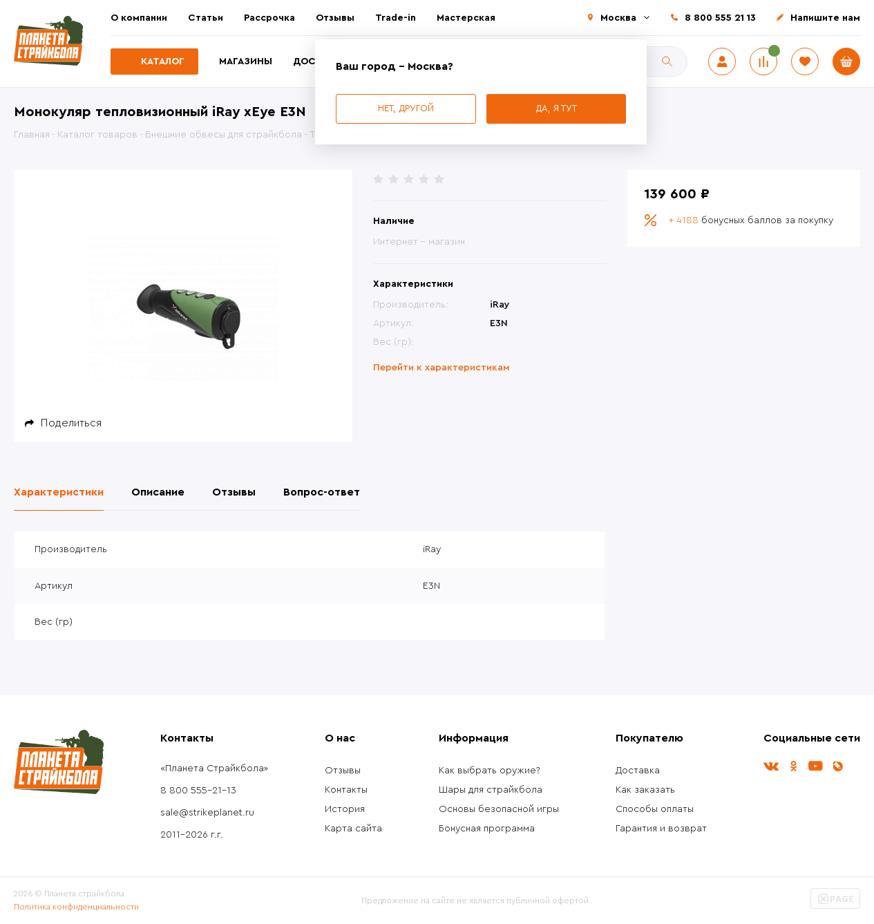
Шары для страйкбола (490, 790)
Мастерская (466, 18)
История (345, 809)
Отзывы (335, 18)
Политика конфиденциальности (76, 907)
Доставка (638, 770)
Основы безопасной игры (499, 809)
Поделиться (71, 422)
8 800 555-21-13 (198, 790)
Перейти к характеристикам (441, 368)
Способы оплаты (655, 809)
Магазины (245, 61)
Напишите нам (825, 18)
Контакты (346, 790)
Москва (618, 18)
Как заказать (645, 790)
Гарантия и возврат (661, 828)
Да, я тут (556, 108)
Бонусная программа (487, 828)
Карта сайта (353, 828)
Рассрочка (269, 18)
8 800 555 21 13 (720, 18)
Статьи (205, 18)
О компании (139, 18)
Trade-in (395, 18)
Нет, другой (406, 108)
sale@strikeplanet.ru (207, 813)
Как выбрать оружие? (489, 770)
